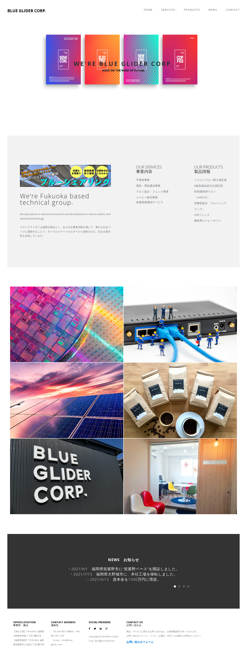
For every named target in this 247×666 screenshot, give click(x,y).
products (192, 9)
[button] (24, 67)
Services (168, 9)
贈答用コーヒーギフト (207, 220)
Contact (233, 9)
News (213, 9)
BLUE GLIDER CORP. (26, 10)
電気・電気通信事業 (148, 185)
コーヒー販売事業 (147, 197)
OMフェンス (202, 215)
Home (148, 9)
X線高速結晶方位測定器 (208, 185)
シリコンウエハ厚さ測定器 (210, 180)
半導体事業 (143, 180)
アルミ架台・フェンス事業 (152, 191)
